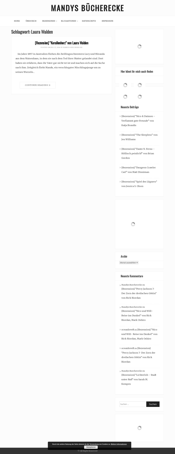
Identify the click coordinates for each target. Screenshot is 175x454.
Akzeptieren (91, 447)
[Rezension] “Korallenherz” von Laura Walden (61, 42)
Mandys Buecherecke (72, 47)
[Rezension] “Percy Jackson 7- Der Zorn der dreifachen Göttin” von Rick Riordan (139, 293)
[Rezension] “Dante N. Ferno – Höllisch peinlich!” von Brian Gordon (138, 153)
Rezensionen (48, 21)
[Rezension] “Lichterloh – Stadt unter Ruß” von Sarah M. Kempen (138, 379)
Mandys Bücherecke (87, 8)
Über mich (31, 21)
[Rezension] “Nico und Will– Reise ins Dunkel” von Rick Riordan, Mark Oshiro (137, 315)
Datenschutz (89, 21)
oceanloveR (127, 329)
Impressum (107, 21)
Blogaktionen (68, 21)
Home (17, 21)
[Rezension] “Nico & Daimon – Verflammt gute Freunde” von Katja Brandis (138, 121)
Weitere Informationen (119, 444)
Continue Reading (38, 85)
